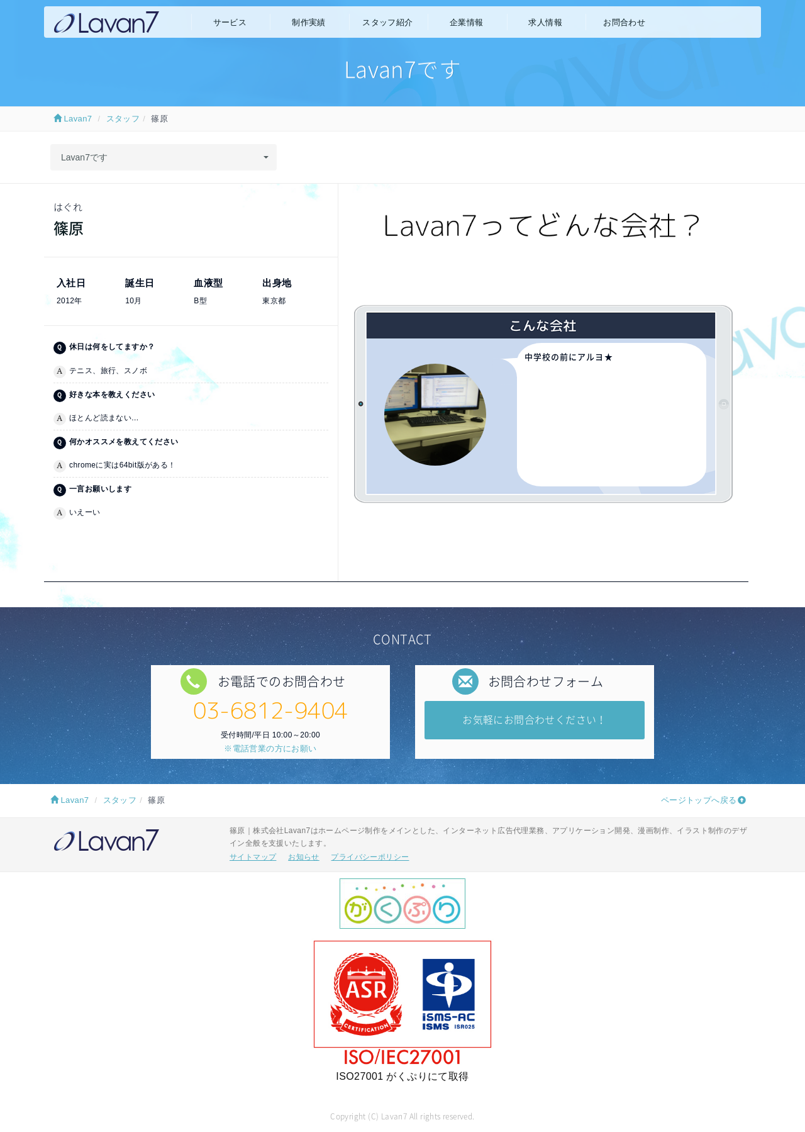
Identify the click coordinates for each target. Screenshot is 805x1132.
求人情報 (545, 22)
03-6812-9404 (270, 710)
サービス (230, 22)
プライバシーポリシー (370, 857)
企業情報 (467, 22)
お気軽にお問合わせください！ (534, 719)
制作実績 (309, 22)
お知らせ (303, 857)
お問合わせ (624, 22)
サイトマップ (253, 857)
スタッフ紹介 (387, 22)
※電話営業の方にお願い (270, 748)
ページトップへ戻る (699, 800)
